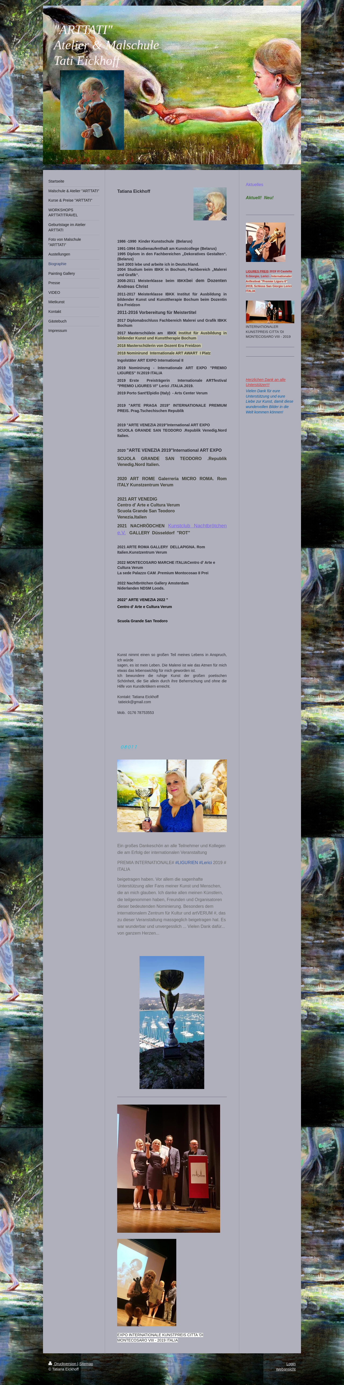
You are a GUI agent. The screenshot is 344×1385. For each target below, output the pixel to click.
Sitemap (86, 1364)
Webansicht (286, 1369)
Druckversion (62, 1364)
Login (291, 1364)
